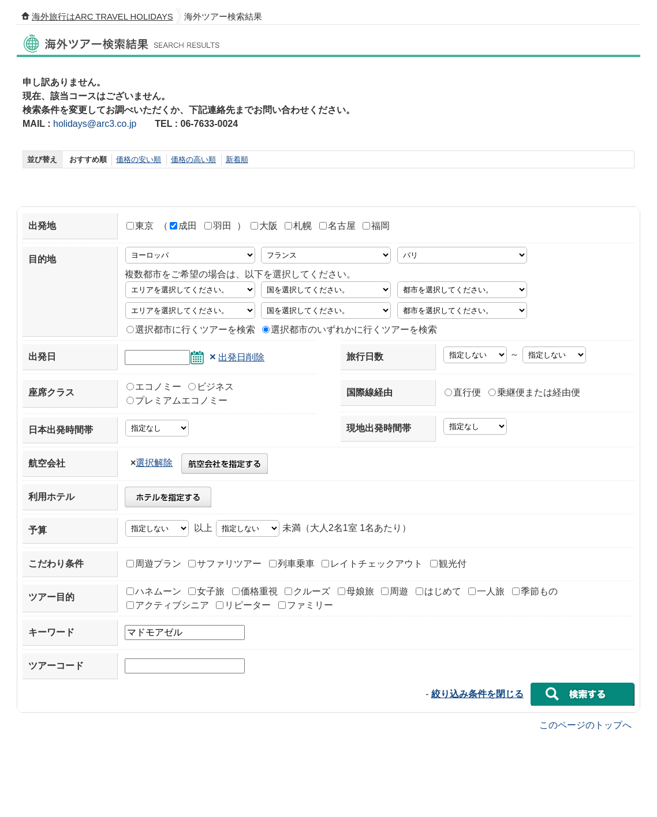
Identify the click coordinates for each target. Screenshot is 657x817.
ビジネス (211, 386)
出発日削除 (241, 357)
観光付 (448, 563)
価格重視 (255, 591)
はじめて (438, 591)
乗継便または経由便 (534, 392)
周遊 (394, 591)
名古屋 (337, 226)
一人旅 (486, 591)
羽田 (218, 226)
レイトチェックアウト (372, 563)
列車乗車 (292, 563)
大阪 (264, 226)
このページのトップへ (585, 724)
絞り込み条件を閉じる (477, 694)
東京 (140, 226)
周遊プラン (153, 563)
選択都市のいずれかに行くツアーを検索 (349, 329)
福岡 (376, 226)
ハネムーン (153, 591)
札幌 (298, 226)
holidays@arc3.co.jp (94, 124)
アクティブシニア (167, 605)
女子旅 (206, 591)
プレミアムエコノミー (176, 400)
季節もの (535, 591)
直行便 (463, 392)
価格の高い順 (193, 159)
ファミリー (305, 605)
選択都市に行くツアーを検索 (190, 329)
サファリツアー (225, 563)
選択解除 (154, 463)
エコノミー (153, 386)
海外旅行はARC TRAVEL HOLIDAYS (102, 16)
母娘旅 (356, 591)
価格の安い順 (138, 159)
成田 (183, 226)
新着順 (237, 159)
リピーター (243, 605)
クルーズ (307, 591)
